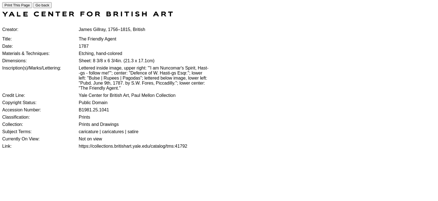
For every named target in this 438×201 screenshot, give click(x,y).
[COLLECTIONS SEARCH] (87, 15)
